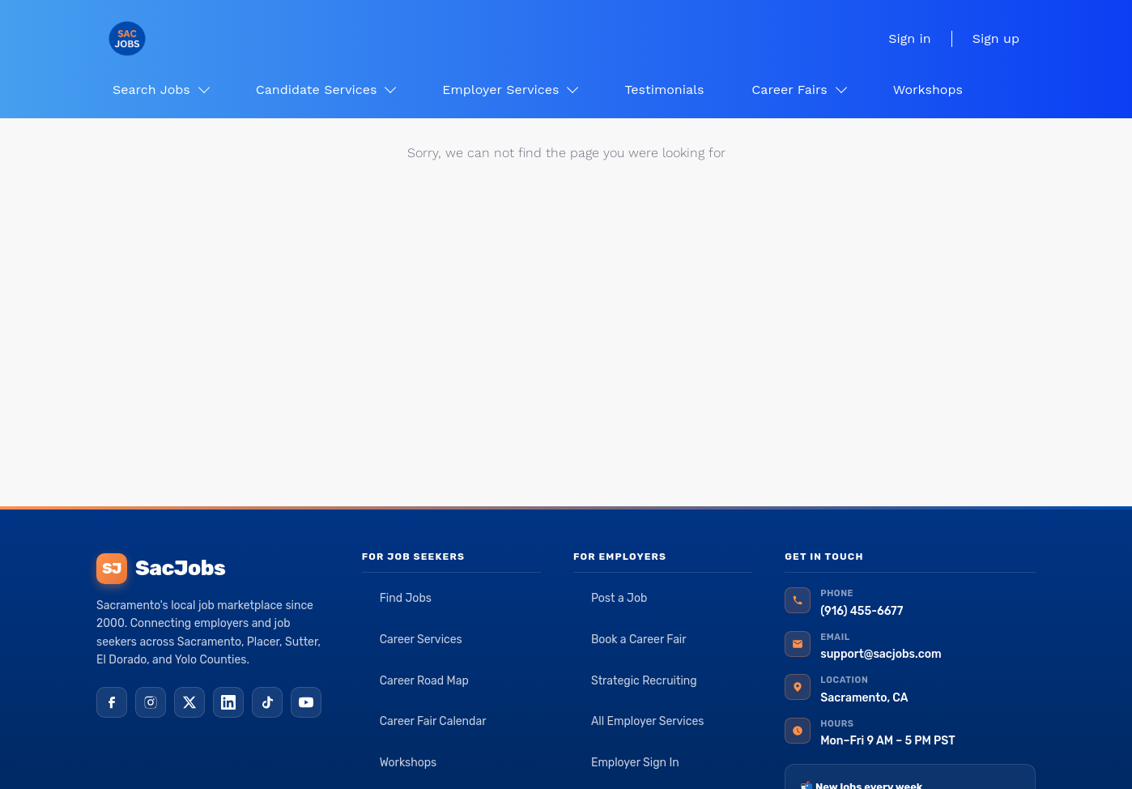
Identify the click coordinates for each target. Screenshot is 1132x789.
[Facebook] (111, 702)
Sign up (995, 38)
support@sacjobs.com (880, 654)
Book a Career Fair (639, 639)
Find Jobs (406, 598)
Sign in (909, 38)
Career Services (421, 639)
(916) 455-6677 (861, 611)
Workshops (408, 763)
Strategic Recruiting (644, 681)
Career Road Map (424, 681)
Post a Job (619, 598)
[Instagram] (150, 702)
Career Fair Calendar (433, 721)
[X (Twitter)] (189, 702)
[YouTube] (306, 702)
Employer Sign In (635, 763)
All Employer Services (647, 721)
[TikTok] (267, 702)
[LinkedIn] (228, 702)
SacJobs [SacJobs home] (160, 568)
